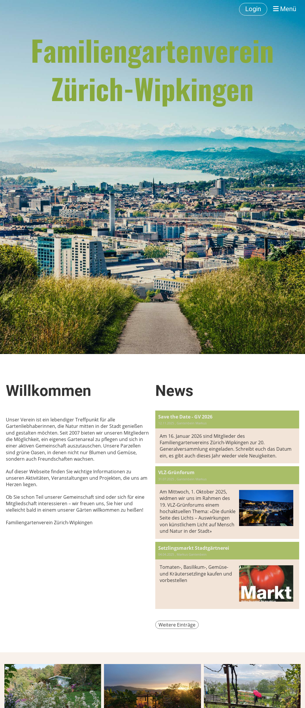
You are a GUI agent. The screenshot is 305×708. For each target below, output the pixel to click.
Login (253, 9)
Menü (284, 9)
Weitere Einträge (177, 625)
